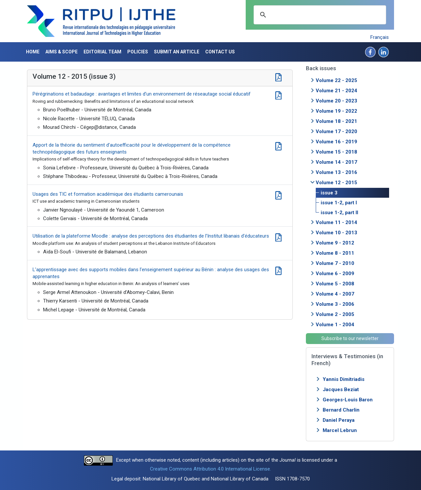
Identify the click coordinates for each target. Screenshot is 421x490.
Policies (137, 51)
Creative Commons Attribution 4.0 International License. (210, 469)
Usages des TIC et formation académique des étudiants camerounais (108, 194)
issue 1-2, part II (339, 213)
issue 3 (329, 193)
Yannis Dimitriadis (343, 379)
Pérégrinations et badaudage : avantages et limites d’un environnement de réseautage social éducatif (142, 94)
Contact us (220, 51)
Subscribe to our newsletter (350, 338)
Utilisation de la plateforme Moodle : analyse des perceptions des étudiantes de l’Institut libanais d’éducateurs (151, 236)
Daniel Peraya (339, 420)
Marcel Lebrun (340, 430)
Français (379, 37)
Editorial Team (102, 51)
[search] (318, 15)
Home (32, 51)
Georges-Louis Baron (348, 400)
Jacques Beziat (341, 389)
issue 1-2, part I (339, 203)
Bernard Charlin (341, 410)
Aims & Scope (61, 51)
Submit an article (176, 51)
